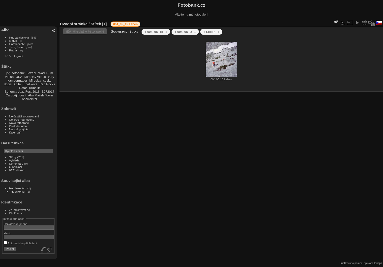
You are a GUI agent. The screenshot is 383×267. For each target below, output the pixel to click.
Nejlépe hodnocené (21, 119)
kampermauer (17, 80)
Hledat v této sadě (88, 31)
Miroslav (35, 80)
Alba (5, 30)
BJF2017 (48, 91)
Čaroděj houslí (16, 95)
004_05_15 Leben (125, 24)
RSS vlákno (16, 170)
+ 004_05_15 (156, 32)
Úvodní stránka (74, 24)
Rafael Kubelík (29, 88)
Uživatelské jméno (15, 223)
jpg (8, 73)
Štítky (12, 157)
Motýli (13, 40)
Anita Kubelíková (25, 84)
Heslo (7, 233)
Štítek (96, 24)
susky (47, 80)
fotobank (18, 73)
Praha (13, 50)
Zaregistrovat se (19, 209)
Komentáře (16, 163)
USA (19, 77)
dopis (8, 84)
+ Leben (211, 32)
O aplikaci (15, 166)
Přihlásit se (16, 213)
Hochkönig (18, 191)
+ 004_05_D (185, 32)
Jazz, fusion (17, 47)
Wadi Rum (45, 73)
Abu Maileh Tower (40, 95)
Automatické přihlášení (20, 243)
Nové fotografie (19, 122)
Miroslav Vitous (35, 77)
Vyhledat (14, 160)
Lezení (31, 73)
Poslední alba (18, 126)
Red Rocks (47, 84)
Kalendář (15, 132)
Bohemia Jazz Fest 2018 (22, 91)
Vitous (9, 77)
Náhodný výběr (19, 129)
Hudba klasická (19, 37)
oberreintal (29, 99)
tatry (51, 77)
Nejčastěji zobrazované (24, 116)
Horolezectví (17, 43)
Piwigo (378, 263)
